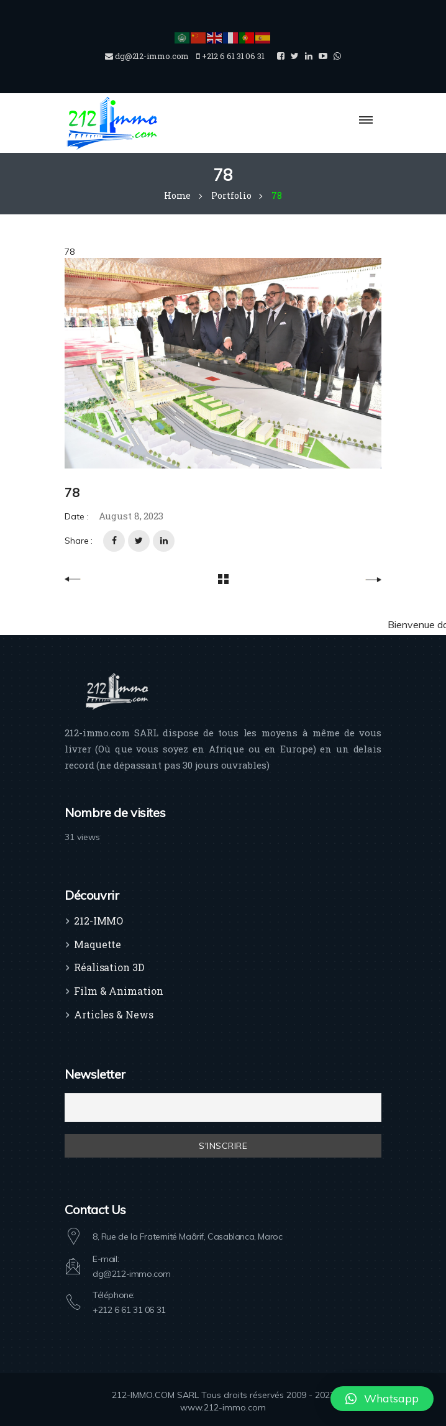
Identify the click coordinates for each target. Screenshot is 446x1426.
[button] (382, 1398)
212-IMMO (98, 920)
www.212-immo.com (223, 1407)
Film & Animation (118, 990)
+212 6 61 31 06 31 (129, 1309)
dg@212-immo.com (132, 1273)
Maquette (97, 944)
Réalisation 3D (109, 967)
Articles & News (113, 1014)
